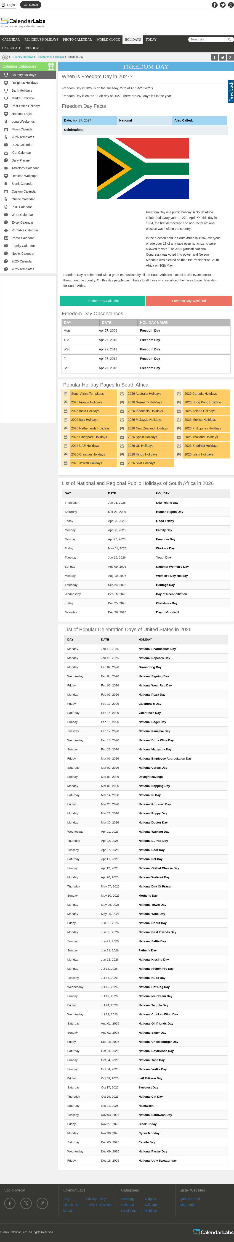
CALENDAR (11, 39)
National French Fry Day (155, 968)
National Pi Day (149, 795)
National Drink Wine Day (156, 740)
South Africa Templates (87, 393)
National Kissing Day (153, 959)
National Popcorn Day (154, 658)
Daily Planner (21, 160)
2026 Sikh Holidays (141, 463)
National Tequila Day (153, 1005)
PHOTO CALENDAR (77, 39)
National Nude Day (151, 978)
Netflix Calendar (23, 253)
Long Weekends (23, 121)
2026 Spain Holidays (142, 437)
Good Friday (165, 521)
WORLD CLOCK (108, 39)
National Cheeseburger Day (158, 1041)
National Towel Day (152, 904)
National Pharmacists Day (157, 649)
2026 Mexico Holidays (200, 419)
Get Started (31, 4)
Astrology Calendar (25, 168)
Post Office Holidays (26, 106)
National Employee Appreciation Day (164, 758)
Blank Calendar (23, 183)
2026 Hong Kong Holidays (203, 402)
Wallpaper (151, 1205)
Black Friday (147, 1124)
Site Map (69, 1211)
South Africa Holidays (51, 56)
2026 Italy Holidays (84, 419)
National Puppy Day (152, 813)
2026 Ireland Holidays (199, 411)
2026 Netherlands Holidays (90, 428)
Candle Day (146, 1142)
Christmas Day (166, 603)
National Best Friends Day (157, 932)
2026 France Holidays (86, 402)
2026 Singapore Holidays (89, 437)
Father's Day (147, 950)
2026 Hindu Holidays (142, 454)
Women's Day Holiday (172, 575)
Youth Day (163, 557)
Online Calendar (23, 199)
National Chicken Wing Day (158, 1014)
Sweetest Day (148, 1087)
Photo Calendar (23, 238)
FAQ (66, 1199)
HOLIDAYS (133, 39)
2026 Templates (23, 137)
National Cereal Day (152, 767)
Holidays (150, 1211)
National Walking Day (153, 831)
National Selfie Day (152, 941)
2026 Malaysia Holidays (145, 419)
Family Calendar (23, 246)
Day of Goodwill (167, 612)
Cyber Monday (149, 1133)
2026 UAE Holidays (85, 446)
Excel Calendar (22, 222)
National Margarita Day (154, 749)
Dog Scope (187, 1205)
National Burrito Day (153, 840)
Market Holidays (23, 98)
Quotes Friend (190, 1199)
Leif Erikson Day (150, 1078)
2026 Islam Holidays (198, 454)
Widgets (150, 1199)
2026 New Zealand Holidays (148, 428)
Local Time (129, 1211)
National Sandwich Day (155, 1115)
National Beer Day (151, 850)
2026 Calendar (22, 145)
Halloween (146, 1105)
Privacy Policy (96, 1199)
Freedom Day (150, 368)
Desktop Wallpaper (25, 176)
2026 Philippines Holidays (202, 428)
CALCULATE (11, 48)
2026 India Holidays (85, 411)
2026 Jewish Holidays (86, 463)
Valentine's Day (149, 713)
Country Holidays (23, 56)
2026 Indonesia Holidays (145, 411)
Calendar (127, 1205)
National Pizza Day (151, 694)
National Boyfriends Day (156, 1051)
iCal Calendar (21, 152)
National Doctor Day (153, 822)
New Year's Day (167, 502)
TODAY (151, 39)
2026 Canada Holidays (200, 393)
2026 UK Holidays (140, 446)
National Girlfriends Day (155, 1023)
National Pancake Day (154, 731)
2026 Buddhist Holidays (201, 446)
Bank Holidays (22, 90)
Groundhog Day (150, 667)
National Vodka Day (152, 1069)
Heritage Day (165, 585)
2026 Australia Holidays (144, 393)
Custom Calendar (24, 191)
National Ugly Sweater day (157, 1160)
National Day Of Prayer (154, 886)
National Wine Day (151, 914)
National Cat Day (150, 1096)
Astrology (127, 1199)
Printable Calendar (25, 230)
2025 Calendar (22, 261)
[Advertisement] (28, 348)
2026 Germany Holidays (145, 402)
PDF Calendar (22, 207)
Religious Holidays (25, 83)
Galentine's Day (149, 703)
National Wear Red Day (155, 685)
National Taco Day (151, 1060)
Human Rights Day (169, 512)
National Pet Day (150, 859)
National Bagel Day (152, 722)
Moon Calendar (23, 129)
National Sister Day (152, 1032)
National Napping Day (154, 786)
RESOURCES (35, 48)
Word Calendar (22, 215)
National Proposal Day (154, 804)
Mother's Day (147, 895)
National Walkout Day (154, 877)
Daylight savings (150, 777)
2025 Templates (23, 269)
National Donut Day (152, 923)
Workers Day (165, 548)
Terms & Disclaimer (100, 1205)
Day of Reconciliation (171, 594)
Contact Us (70, 1205)
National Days (22, 114)
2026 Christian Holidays (88, 454)
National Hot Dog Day (154, 987)
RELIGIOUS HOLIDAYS (41, 39)
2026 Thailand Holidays (201, 437)
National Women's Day (172, 566)
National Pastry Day (152, 1151)
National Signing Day (153, 676)
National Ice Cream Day (155, 996)
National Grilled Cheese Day (158, 868)
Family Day (164, 530)
